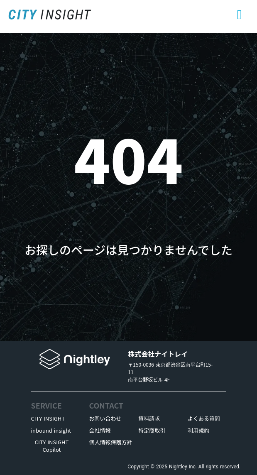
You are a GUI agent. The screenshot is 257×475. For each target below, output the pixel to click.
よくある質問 (204, 418)
